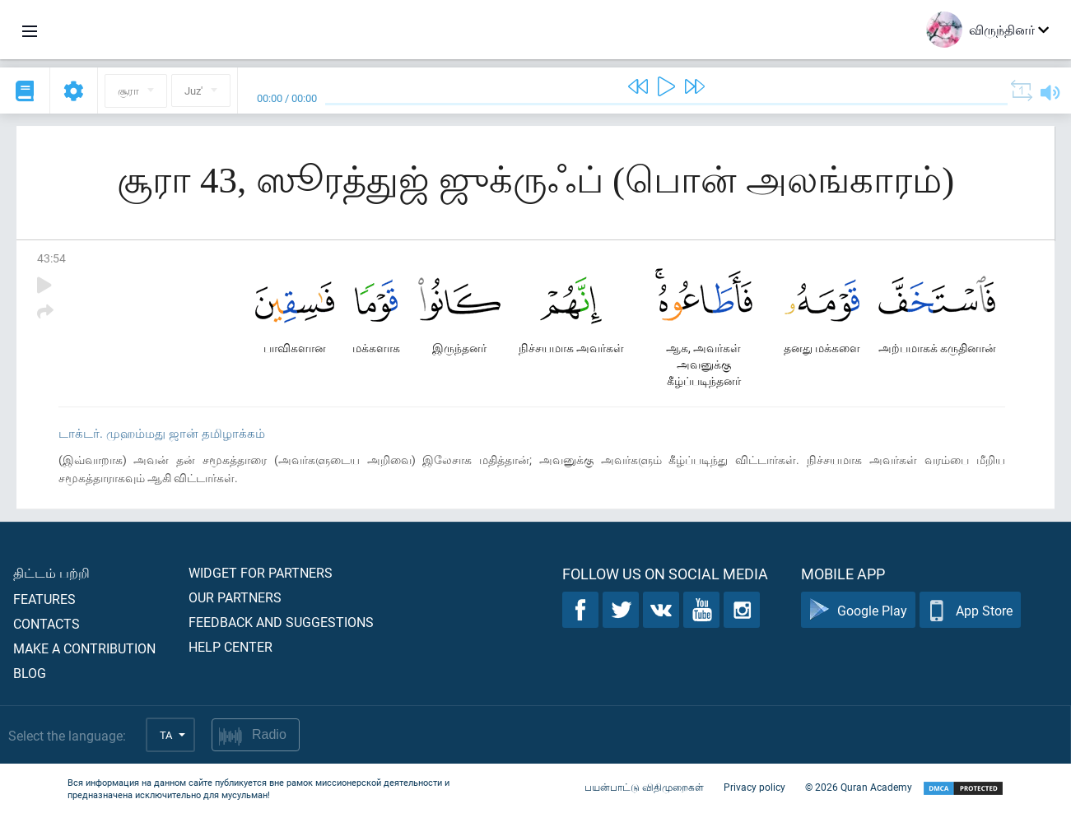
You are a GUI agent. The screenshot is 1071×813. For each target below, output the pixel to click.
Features (44, 598)
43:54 (51, 258)
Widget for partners (261, 572)
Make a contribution (84, 648)
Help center (230, 646)
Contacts (46, 623)
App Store (970, 610)
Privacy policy (754, 786)
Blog (29, 672)
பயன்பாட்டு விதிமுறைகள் (644, 786)
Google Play (858, 610)
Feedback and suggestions (281, 621)
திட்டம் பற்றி (51, 572)
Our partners (235, 597)
